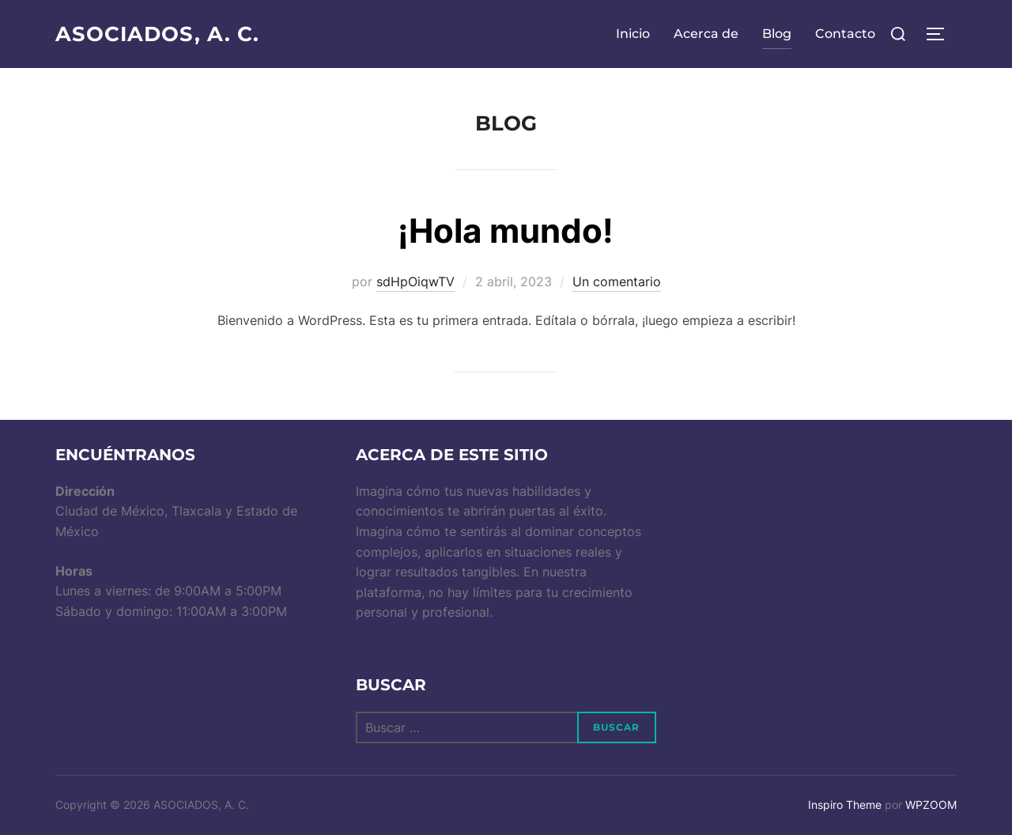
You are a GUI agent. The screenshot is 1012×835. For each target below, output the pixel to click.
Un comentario (616, 281)
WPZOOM (931, 804)
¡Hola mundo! (506, 230)
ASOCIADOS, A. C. (157, 34)
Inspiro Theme (845, 804)
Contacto (845, 33)
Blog (776, 33)
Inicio (633, 33)
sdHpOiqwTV (415, 281)
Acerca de (706, 33)
